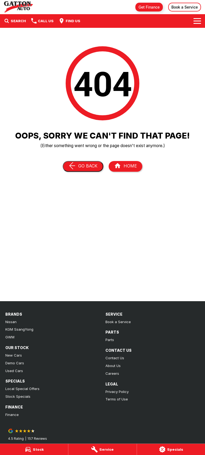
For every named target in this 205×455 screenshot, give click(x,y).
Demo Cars (14, 363)
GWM (9, 337)
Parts (109, 340)
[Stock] (34, 449)
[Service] (102, 449)
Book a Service (184, 7)
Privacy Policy (117, 391)
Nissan (11, 322)
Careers (112, 373)
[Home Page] (18, 7)
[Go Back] (83, 166)
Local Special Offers (22, 389)
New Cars (13, 355)
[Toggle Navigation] (197, 21)
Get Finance (149, 7)
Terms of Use (116, 399)
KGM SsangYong (19, 329)
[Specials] (171, 449)
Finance (12, 414)
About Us (113, 366)
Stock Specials (17, 396)
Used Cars (14, 371)
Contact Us (114, 358)
